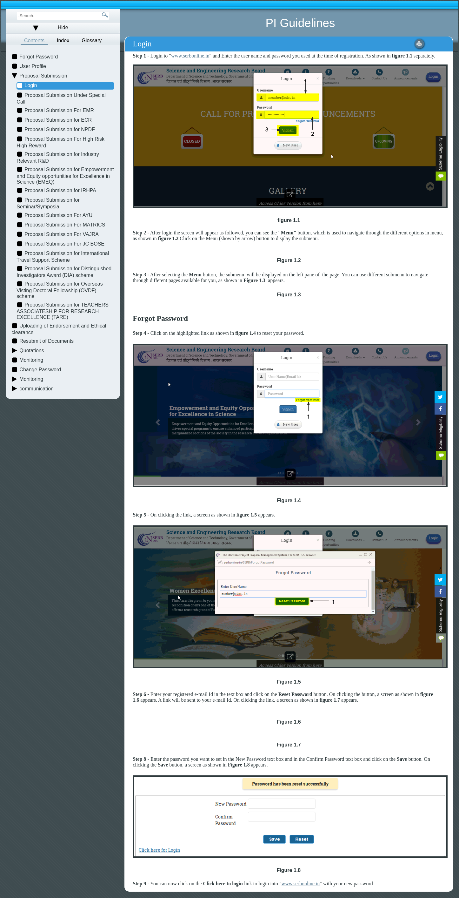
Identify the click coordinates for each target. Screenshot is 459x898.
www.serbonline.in (190, 55)
